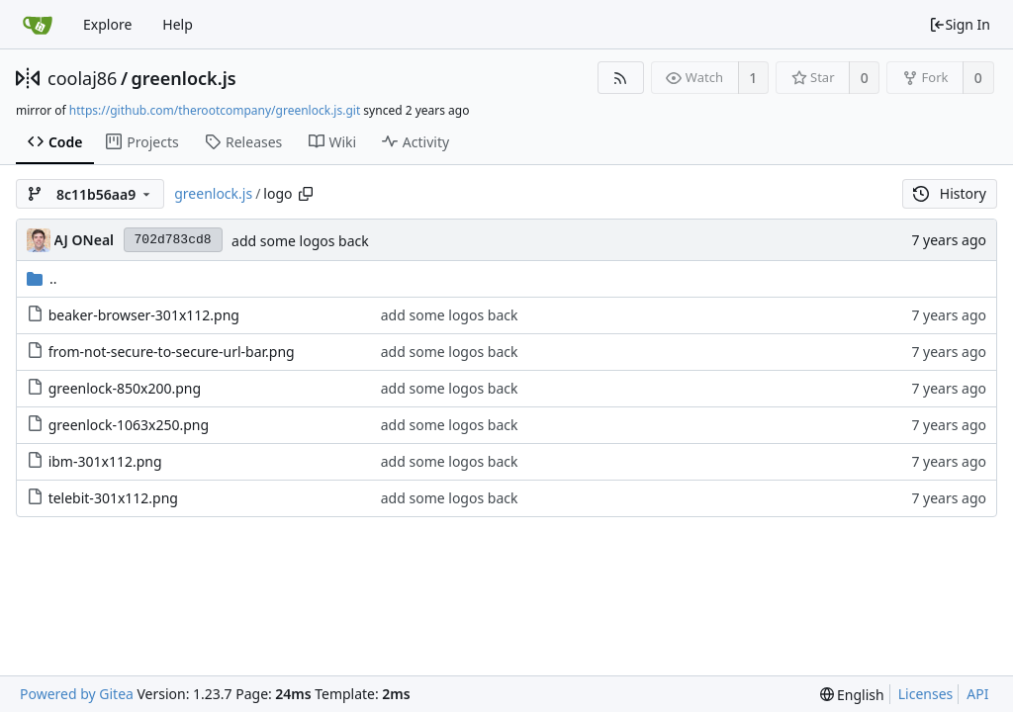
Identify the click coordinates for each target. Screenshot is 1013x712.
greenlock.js (184, 78)
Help (177, 24)
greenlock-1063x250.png (128, 424)
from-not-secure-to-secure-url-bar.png (171, 351)
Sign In (959, 24)
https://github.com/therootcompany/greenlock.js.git (214, 110)
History (949, 193)
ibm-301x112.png (105, 461)
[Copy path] (306, 194)
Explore (107, 24)
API (977, 693)
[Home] (37, 25)
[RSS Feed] (621, 77)
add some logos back (300, 240)
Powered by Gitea (77, 693)
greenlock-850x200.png (124, 388)
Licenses (926, 693)
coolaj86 (82, 78)
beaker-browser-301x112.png (143, 315)
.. (42, 278)
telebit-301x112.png (113, 498)
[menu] (852, 694)
